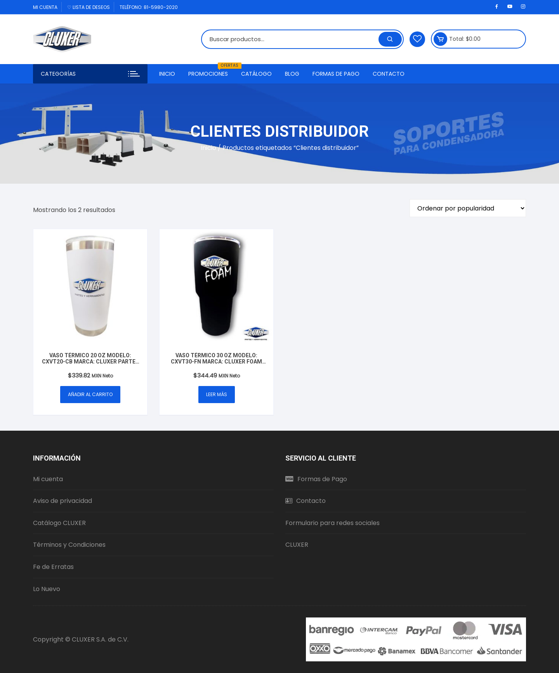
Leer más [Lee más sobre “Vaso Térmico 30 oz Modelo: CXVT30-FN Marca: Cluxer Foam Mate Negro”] (216, 394)
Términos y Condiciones (69, 544)
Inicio (167, 74)
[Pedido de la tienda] (468, 208)
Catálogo (256, 74)
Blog (292, 74)
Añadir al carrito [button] (90, 394)
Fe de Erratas (53, 566)
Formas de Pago (335, 74)
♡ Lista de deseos (88, 7)
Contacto (388, 74)
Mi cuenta (45, 7)
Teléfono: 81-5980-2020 (149, 7)
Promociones (211, 71)
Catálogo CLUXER (59, 522)
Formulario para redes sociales (332, 522)
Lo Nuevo (46, 588)
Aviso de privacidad (62, 500)
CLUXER (296, 544)
